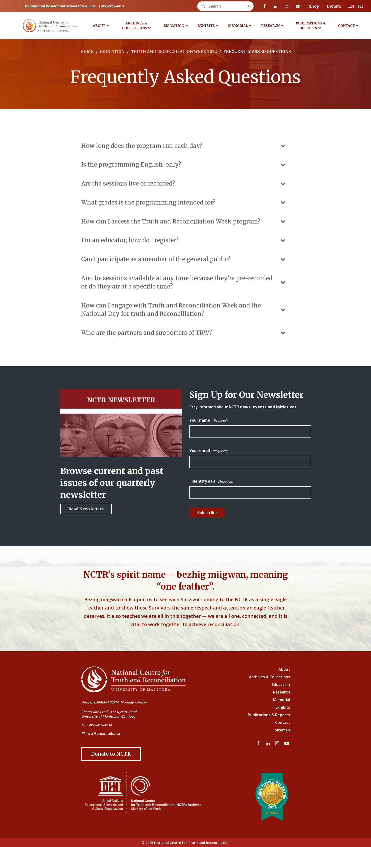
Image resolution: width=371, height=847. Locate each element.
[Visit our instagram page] (286, 6)
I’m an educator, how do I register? (183, 240)
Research (270, 25)
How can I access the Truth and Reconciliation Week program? (183, 221)
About (99, 25)
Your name (208, 420)
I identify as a (211, 481)
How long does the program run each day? (183, 145)
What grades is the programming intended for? (183, 202)
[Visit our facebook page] (264, 6)
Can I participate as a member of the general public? (183, 259)
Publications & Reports (311, 25)
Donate (334, 6)
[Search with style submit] (249, 6)
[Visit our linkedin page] (275, 6)
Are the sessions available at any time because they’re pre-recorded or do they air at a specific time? (183, 282)
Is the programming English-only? (183, 164)
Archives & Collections (134, 25)
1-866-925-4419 (111, 6)
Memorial (238, 25)
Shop (314, 6)
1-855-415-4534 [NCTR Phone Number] (99, 725)
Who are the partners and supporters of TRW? (183, 332)
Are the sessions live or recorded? (183, 183)
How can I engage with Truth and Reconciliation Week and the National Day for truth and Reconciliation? (183, 309)
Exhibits (206, 25)
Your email (208, 451)
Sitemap (282, 730)
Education (174, 25)
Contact (346, 25)
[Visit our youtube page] (297, 6)
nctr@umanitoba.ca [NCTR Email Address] (103, 733)
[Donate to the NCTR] (111, 754)
